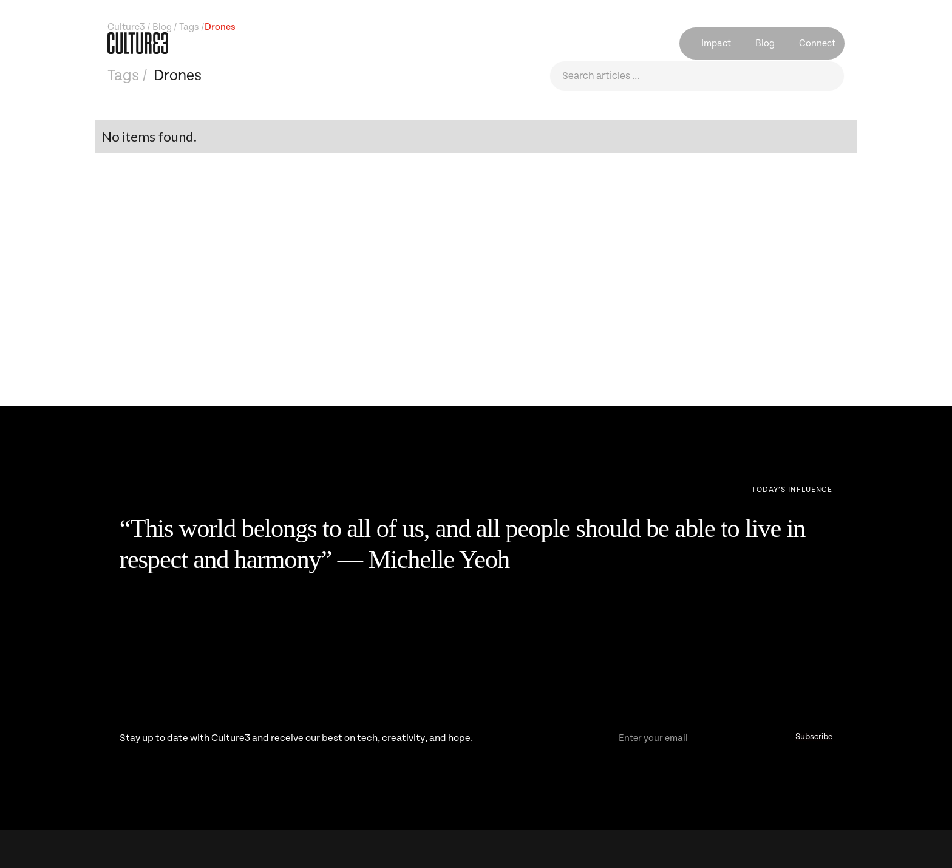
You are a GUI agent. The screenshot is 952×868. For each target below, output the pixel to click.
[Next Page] (792, 490)
